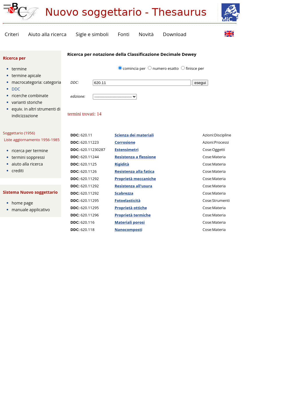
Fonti (124, 34)
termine (19, 69)
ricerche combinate (30, 95)
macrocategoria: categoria (36, 82)
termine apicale (26, 75)
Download (175, 34)
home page (22, 203)
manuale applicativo (31, 209)
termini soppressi (28, 157)
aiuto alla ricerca (27, 164)
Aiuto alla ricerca (47, 34)
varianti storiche (27, 102)
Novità (146, 34)
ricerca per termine (30, 150)
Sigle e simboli (92, 34)
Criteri (12, 34)
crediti (18, 170)
